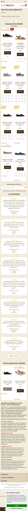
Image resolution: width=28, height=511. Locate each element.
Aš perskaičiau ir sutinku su (14, 191)
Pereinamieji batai (7, 421)
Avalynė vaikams (6, 459)
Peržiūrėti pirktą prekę (14, 211)
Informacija (4, 474)
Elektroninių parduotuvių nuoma (10, 487)
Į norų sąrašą (4, 61)
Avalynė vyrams (6, 446)
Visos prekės (14, 26)
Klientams (4, 481)
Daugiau (7, 52)
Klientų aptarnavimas (7, 477)
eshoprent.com (21, 487)
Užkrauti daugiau (14, 356)
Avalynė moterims (7, 433)
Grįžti (14, 21)
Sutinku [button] (17, 505)
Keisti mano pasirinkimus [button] (17, 508)
